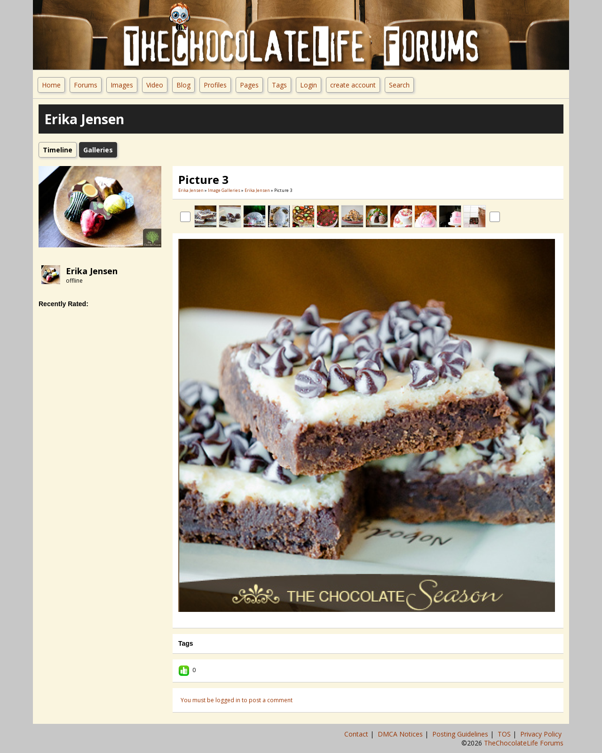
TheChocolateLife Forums (523, 742)
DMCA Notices (401, 733)
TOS (505, 733)
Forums (85, 84)
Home (51, 84)
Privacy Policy (541, 733)
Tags (279, 84)
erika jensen (92, 271)
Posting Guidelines (461, 733)
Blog (183, 84)
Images (122, 84)
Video (154, 84)
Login (308, 84)
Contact (357, 733)
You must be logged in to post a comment (237, 700)
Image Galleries (224, 190)
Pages (249, 84)
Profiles (215, 84)
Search (399, 84)
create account (353, 84)
